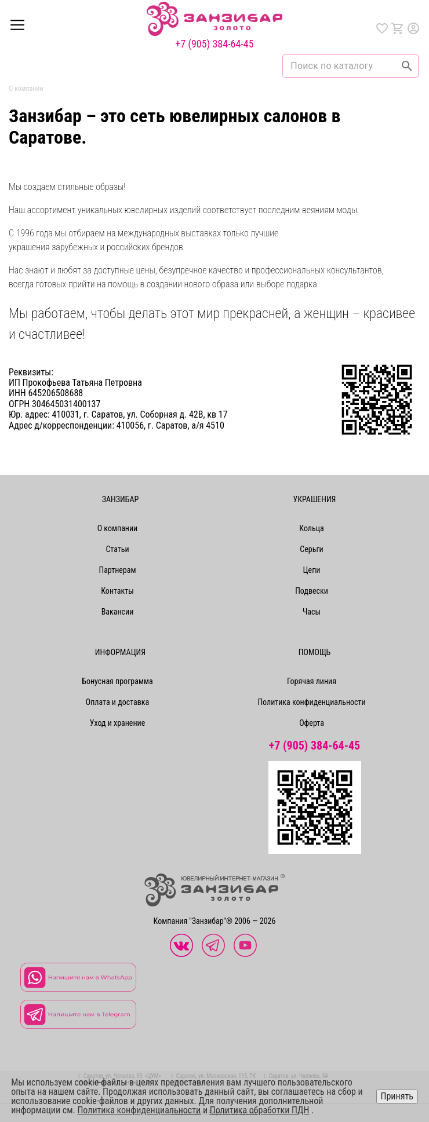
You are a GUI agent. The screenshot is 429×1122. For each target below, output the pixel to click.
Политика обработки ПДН (260, 1110)
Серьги (311, 549)
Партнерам (117, 570)
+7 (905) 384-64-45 (214, 44)
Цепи (312, 570)
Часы (312, 611)
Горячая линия (311, 681)
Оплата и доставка (117, 702)
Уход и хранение (118, 723)
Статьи (117, 549)
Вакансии (117, 611)
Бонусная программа (117, 681)
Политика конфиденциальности (311, 702)
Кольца (311, 528)
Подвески (311, 590)
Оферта (311, 723)
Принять (397, 1096)
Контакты (117, 590)
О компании (117, 528)
